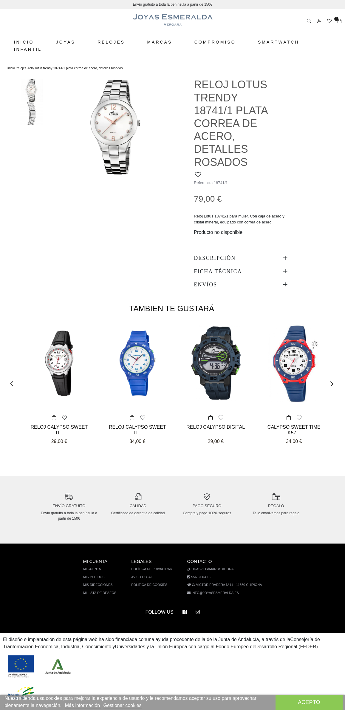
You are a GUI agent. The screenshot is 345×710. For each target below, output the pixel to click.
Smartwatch (274, 42)
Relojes (109, 42)
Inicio (24, 42)
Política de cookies (151, 572)
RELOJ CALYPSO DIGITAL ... (216, 414)
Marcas (157, 42)
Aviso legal (144, 564)
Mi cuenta (96, 556)
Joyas (64, 42)
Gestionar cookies (126, 705)
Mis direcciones (101, 572)
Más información (86, 705)
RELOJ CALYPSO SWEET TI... (59, 417)
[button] (13, 371)
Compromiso (211, 42)
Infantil (28, 49)
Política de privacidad (154, 556)
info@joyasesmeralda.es (215, 579)
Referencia (203, 170)
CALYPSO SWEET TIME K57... (294, 417)
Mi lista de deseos (103, 579)
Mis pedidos (97, 564)
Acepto (309, 702)
